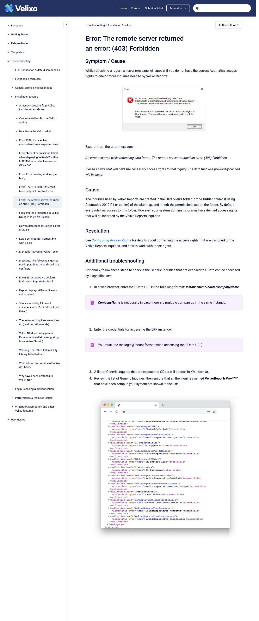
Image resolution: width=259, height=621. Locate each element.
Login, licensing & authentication (34, 389)
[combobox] (222, 8)
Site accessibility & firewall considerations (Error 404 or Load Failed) (39, 307)
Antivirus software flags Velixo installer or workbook (37, 107)
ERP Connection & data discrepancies (37, 70)
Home (123, 8)
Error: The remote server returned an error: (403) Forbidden (39, 202)
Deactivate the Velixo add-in (35, 131)
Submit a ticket (154, 8)
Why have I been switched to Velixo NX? (36, 378)
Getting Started (20, 34)
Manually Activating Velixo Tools (38, 251)
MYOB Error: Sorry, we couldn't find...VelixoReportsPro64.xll (37, 279)
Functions (17, 25)
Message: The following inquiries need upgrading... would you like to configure (39, 264)
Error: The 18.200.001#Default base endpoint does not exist (37, 189)
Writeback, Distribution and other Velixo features (34, 408)
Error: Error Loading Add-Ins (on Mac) (38, 176)
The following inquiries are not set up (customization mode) (39, 322)
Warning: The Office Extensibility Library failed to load (38, 352)
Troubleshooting (21, 61)
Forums (135, 8)
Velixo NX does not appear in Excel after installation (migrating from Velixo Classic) (39, 337)
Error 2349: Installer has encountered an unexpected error (39, 142)
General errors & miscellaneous (33, 87)
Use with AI (229, 25)
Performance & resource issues (34, 397)
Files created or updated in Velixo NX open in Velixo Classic (39, 215)
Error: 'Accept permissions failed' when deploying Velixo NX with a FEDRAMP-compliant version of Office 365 (38, 159)
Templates (17, 52)
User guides (18, 419)
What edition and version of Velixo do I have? (39, 365)
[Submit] (198, 8)
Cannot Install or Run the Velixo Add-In (37, 120)
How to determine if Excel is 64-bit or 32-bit (39, 228)
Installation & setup (26, 96)
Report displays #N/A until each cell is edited (38, 292)
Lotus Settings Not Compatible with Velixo (37, 240)
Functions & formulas (28, 78)
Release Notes (19, 43)
